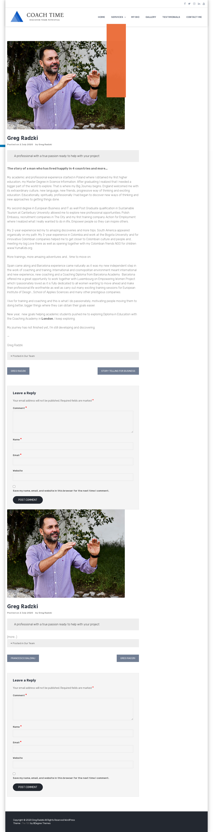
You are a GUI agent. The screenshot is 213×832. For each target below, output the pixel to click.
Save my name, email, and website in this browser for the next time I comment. (61, 490)
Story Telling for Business (118, 371)
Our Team (29, 356)
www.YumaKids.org (19, 248)
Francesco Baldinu (23, 658)
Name (17, 439)
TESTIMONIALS (171, 17)
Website (18, 470)
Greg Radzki (45, 144)
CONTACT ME (194, 17)
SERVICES (117, 17)
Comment (20, 408)
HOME (101, 17)
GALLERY (151, 17)
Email (17, 455)
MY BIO (135, 17)
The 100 (33, 823)
